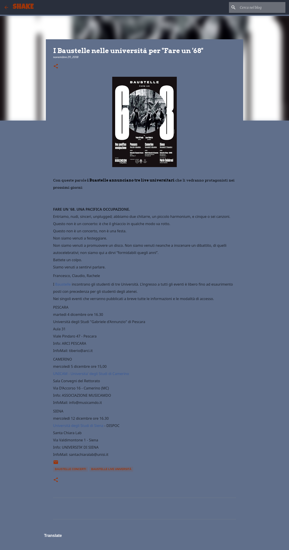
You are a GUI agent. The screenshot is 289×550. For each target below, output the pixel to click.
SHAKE (23, 7)
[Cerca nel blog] (261, 7)
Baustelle (63, 284)
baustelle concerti (70, 469)
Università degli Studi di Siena (78, 425)
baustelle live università (111, 469)
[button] (55, 66)
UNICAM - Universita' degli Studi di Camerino (91, 373)
